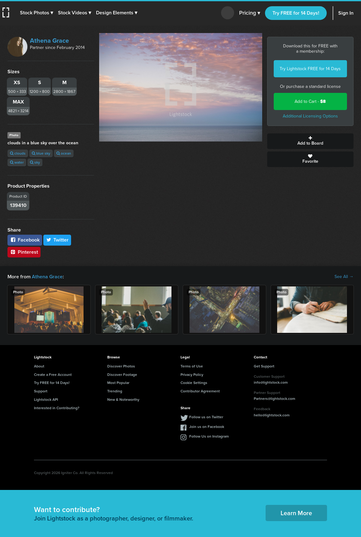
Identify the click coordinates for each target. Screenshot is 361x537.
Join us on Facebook (206, 426)
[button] (36, 12)
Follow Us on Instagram (209, 436)
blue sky (41, 153)
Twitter (57, 239)
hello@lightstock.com (272, 415)
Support (40, 391)
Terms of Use (191, 366)
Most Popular (118, 383)
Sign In (346, 13)
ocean (63, 153)
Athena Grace (49, 40)
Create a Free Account (53, 374)
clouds (18, 153)
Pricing (249, 13)
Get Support (264, 366)
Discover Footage (122, 374)
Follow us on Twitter (206, 417)
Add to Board (310, 141)
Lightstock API (46, 399)
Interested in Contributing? (56, 408)
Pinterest (24, 252)
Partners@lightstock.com (274, 398)
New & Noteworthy (123, 399)
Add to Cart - (310, 101)
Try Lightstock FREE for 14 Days (310, 68)
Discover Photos (121, 366)
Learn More (296, 513)
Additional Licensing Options (310, 116)
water (17, 162)
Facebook (25, 239)
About (39, 366)
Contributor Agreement (200, 391)
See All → (344, 277)
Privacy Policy (191, 374)
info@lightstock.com (271, 382)
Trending (114, 391)
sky (35, 162)
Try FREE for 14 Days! (295, 13)
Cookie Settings (193, 383)
